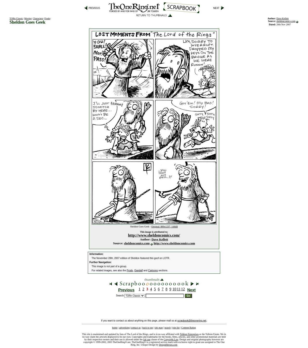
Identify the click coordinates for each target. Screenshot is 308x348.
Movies (28, 18)
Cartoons (153, 270)
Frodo (47, 18)
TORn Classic (16, 18)
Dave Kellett (160, 239)
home (114, 327)
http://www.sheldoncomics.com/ (154, 235)
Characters (38, 18)
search (167, 327)
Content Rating (188, 327)
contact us (136, 327)
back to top (147, 327)
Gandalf (138, 270)
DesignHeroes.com (168, 344)
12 (183, 289)
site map (159, 327)
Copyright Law (171, 339)
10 (174, 289)
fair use (146, 339)
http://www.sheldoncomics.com (174, 243)
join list (176, 327)
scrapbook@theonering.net (191, 320)
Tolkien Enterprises (189, 334)
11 (178, 289)
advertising (124, 327)
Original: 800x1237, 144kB (164, 226)
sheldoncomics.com (285, 21)
